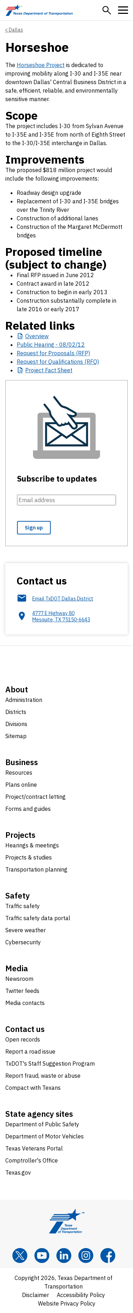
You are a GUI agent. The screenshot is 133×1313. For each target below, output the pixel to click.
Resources (18, 772)
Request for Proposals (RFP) (53, 353)
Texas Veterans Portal (34, 1148)
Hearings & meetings (32, 845)
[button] (107, 10)
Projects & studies (28, 857)
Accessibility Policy (81, 1294)
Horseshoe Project (41, 64)
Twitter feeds (22, 990)
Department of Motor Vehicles (44, 1136)
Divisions (16, 723)
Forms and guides (28, 808)
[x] (19, 1255)
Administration (23, 699)
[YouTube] (41, 1255)
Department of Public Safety (42, 1124)
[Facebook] (107, 1255)
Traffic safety (22, 906)
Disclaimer (35, 1294)
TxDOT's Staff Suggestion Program (50, 1063)
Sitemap (16, 736)
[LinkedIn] (63, 1255)
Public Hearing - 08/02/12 (51, 344)
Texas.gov (18, 1172)
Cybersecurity (23, 942)
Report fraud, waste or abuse (43, 1075)
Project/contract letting (35, 796)
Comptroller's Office (31, 1160)
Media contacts (25, 1002)
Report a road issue (30, 1051)
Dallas (16, 30)
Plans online (21, 784)
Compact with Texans (33, 1087)
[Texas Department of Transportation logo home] (39, 10)
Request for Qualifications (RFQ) (58, 361)
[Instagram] (85, 1255)
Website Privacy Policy (66, 1303)
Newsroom (19, 978)
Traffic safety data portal (37, 918)
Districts (15, 711)
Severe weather (25, 930)
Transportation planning (36, 869)
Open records (22, 1039)
